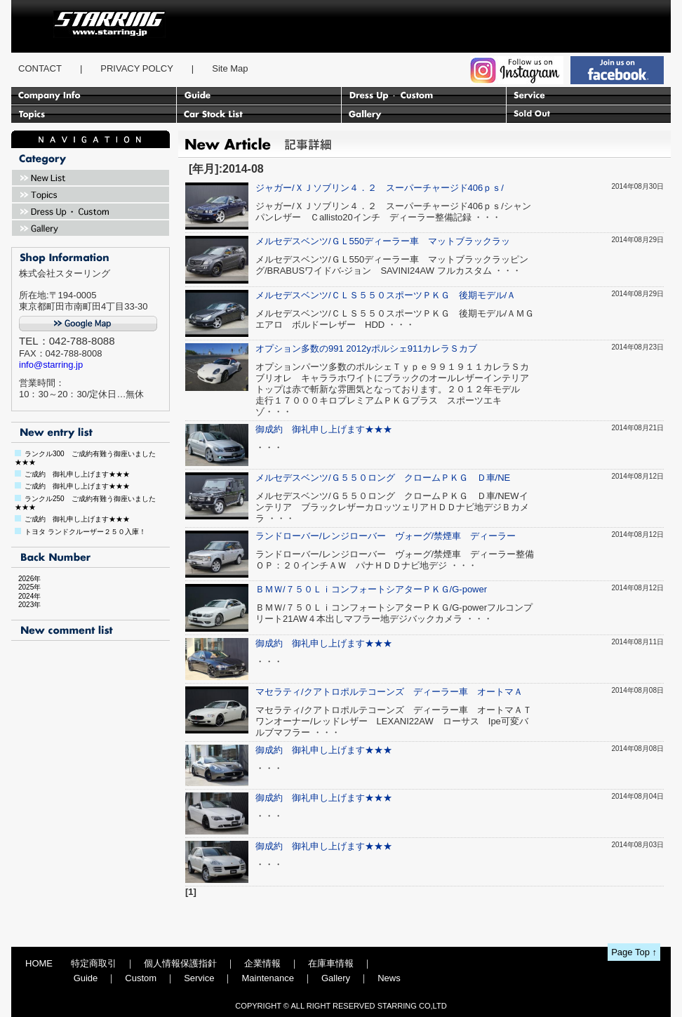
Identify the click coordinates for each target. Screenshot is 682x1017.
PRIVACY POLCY (136, 68)
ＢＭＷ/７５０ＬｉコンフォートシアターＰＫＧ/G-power (371, 589)
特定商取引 (93, 963)
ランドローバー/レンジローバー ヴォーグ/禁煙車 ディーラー (385, 536)
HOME (39, 963)
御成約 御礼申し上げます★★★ (323, 429)
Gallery (335, 978)
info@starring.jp (51, 364)
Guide (86, 978)
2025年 (26, 587)
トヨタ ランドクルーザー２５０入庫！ (85, 532)
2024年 (26, 596)
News (389, 978)
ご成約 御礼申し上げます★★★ (77, 474)
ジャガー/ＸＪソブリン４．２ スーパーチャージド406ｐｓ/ (379, 187)
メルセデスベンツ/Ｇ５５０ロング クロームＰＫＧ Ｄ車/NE (382, 477)
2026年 (26, 579)
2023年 (26, 605)
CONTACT (40, 68)
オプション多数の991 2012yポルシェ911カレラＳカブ (366, 348)
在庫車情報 (331, 963)
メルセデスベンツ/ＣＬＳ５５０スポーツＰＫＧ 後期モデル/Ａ (385, 295)
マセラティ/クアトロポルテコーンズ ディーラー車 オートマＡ (389, 691)
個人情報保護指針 (180, 963)
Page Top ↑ (634, 952)
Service (199, 978)
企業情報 (262, 963)
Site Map (230, 68)
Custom (140, 978)
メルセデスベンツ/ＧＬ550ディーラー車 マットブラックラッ (382, 241)
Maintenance (267, 978)
